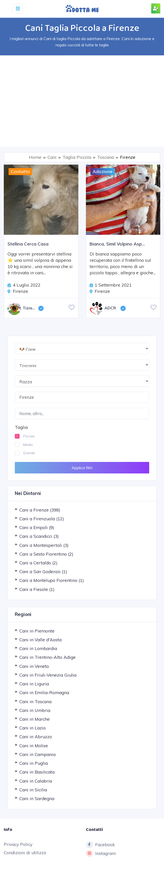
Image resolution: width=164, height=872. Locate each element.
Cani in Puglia (33, 763)
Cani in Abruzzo (35, 736)
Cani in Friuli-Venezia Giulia (47, 675)
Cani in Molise (33, 745)
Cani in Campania (37, 754)
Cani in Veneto (34, 666)
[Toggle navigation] (18, 8)
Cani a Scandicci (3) (39, 536)
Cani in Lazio (32, 727)
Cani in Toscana (35, 701)
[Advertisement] (82, 100)
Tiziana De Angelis (23, 308)
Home (35, 157)
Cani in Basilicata (36, 772)
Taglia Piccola (77, 157)
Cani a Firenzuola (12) (41, 518)
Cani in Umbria (34, 710)
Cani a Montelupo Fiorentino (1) (51, 580)
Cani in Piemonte (36, 630)
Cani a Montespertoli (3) (44, 545)
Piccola (28, 436)
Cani (52, 157)
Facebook (100, 844)
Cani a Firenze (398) (39, 509)
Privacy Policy (18, 844)
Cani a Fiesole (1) (36, 589)
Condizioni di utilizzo (25, 852)
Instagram (101, 853)
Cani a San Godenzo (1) (43, 571)
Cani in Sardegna (36, 798)
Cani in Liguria (34, 683)
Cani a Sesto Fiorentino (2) (46, 553)
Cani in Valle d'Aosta (40, 639)
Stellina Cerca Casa (28, 243)
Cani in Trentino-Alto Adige (47, 657)
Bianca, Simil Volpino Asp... (117, 243)
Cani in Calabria (35, 780)
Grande (29, 453)
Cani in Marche (34, 719)
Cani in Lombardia (38, 648)
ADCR (103, 308)
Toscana (105, 157)
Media (28, 444)
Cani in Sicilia (33, 789)
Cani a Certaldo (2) (38, 562)
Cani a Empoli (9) (36, 527)
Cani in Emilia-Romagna (44, 692)
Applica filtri (82, 467)
